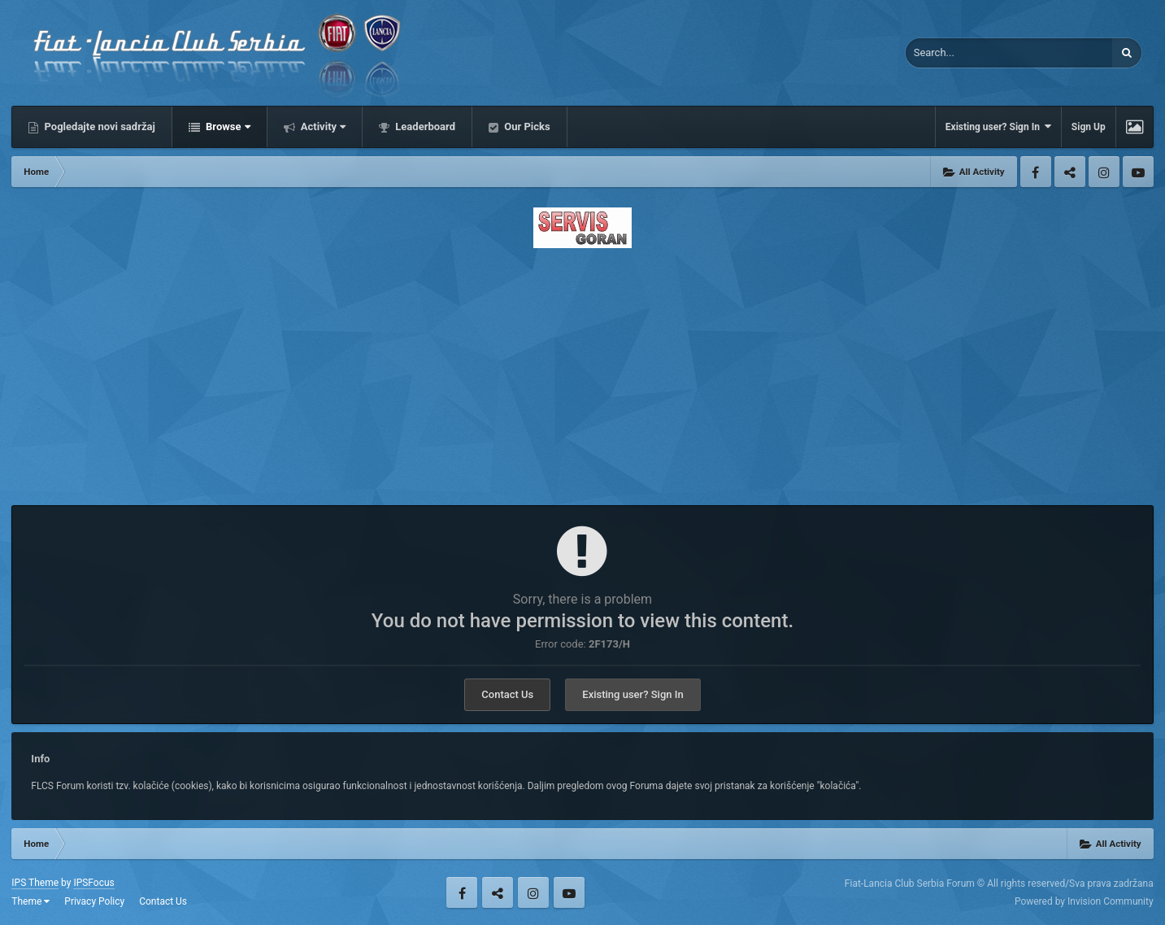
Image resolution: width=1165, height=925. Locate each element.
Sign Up (1089, 127)
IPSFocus (93, 882)
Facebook (1035, 171)
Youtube (1138, 171)
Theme (30, 901)
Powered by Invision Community (1084, 901)
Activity (322, 126)
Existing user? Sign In (998, 126)
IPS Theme (35, 882)
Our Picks (526, 126)
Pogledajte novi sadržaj (98, 126)
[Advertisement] (582, 372)
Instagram (1104, 171)
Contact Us (507, 694)
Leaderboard (424, 126)
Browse (226, 126)
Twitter (1069, 171)
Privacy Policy (94, 901)
